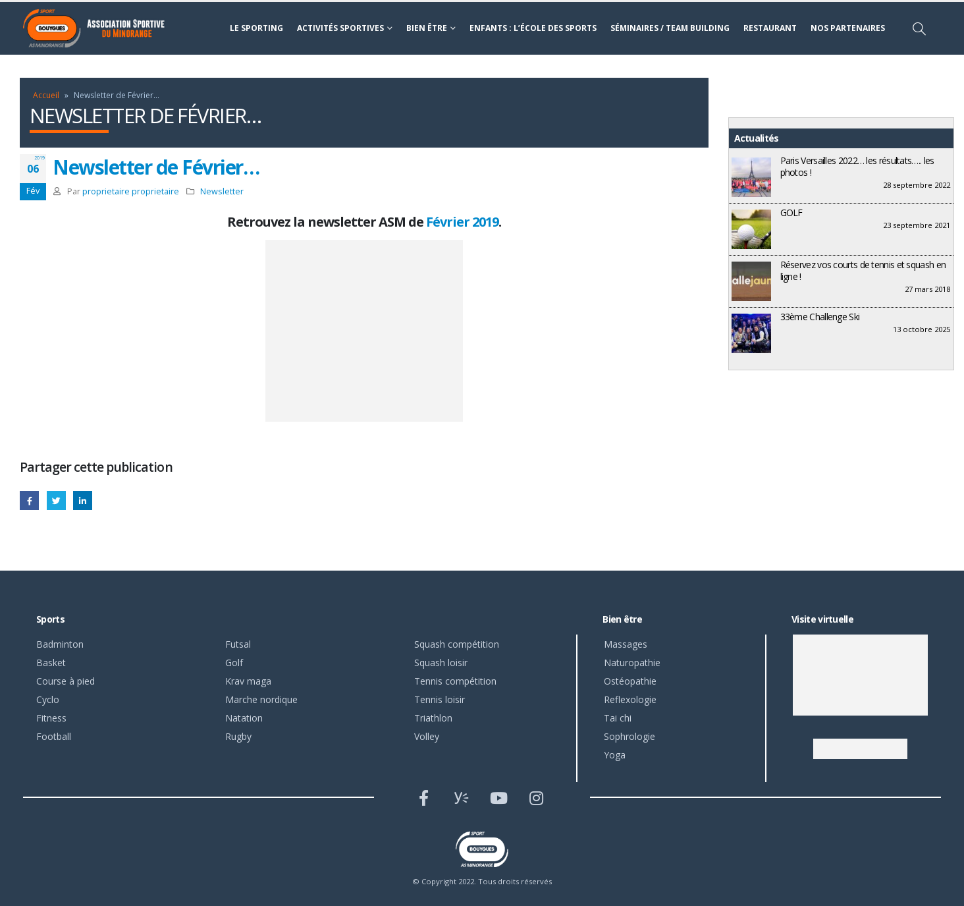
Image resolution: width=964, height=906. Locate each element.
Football (53, 736)
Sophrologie (629, 736)
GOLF (791, 212)
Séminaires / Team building (670, 28)
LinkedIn (82, 500)
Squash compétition (456, 644)
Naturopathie (632, 662)
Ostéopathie (630, 681)
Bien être (426, 28)
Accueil (46, 95)
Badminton (60, 644)
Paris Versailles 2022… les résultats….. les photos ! (857, 166)
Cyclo (47, 699)
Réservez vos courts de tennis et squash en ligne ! (863, 270)
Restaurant (770, 28)
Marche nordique (261, 699)
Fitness (51, 718)
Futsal (238, 644)
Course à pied (65, 681)
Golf (234, 662)
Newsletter (222, 191)
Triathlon (433, 718)
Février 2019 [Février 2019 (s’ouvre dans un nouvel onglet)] (462, 222)
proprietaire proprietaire (130, 191)
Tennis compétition (455, 681)
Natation (244, 718)
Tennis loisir (439, 699)
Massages (625, 644)
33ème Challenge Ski (820, 316)
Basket (51, 662)
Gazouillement (56, 500)
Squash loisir (441, 662)
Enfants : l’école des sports (533, 28)
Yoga (615, 755)
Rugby (238, 736)
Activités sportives (340, 28)
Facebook (29, 500)
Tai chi (617, 718)
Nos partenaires (848, 28)
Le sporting (256, 28)
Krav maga (248, 681)
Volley (426, 736)
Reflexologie (630, 699)
